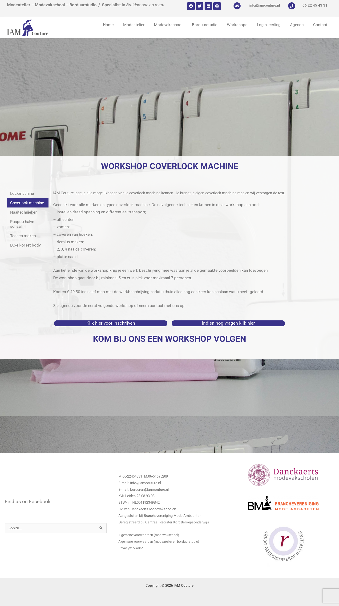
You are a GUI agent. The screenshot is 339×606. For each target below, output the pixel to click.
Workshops (237, 24)
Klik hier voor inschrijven (110, 323)
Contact (320, 24)
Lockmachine (22, 193)
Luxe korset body (25, 245)
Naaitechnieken (23, 212)
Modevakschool (168, 24)
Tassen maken (23, 235)
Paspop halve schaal (22, 224)
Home (108, 24)
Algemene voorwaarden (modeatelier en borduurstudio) (161, 541)
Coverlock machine (27, 202)
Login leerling (269, 24)
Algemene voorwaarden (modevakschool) (151, 535)
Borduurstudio (205, 24)
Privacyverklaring (131, 548)
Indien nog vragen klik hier (228, 323)
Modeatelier (134, 24)
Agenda (297, 24)
